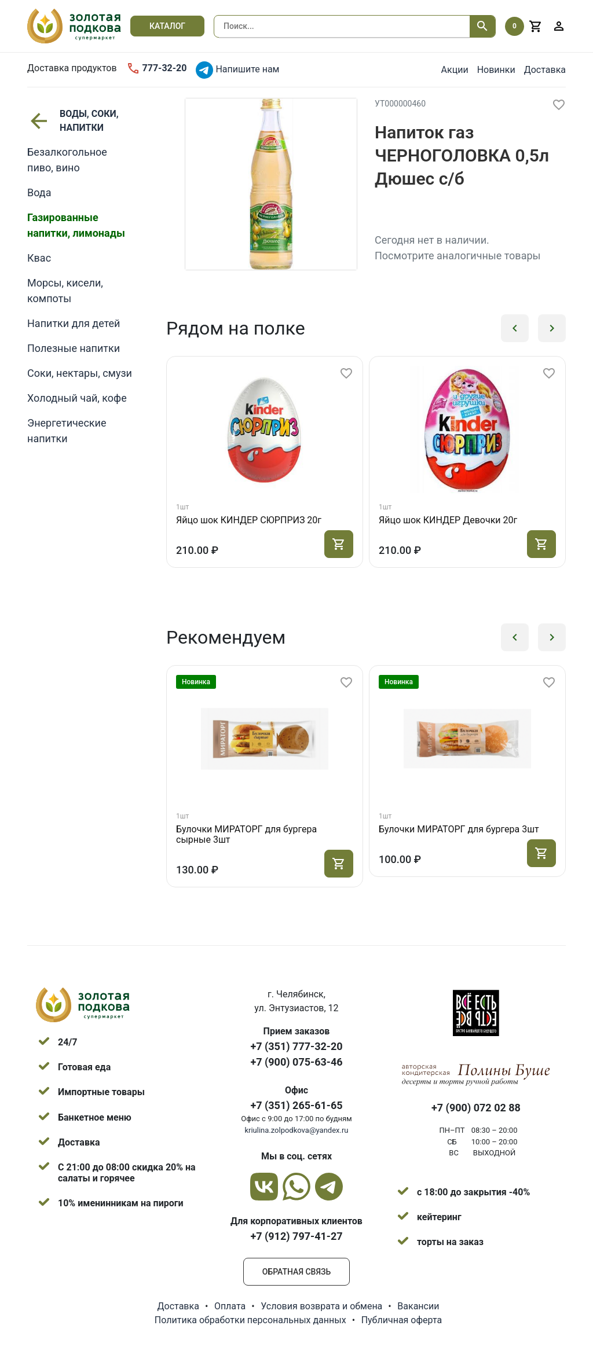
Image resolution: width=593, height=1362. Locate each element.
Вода (39, 192)
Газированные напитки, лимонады (76, 225)
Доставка (545, 69)
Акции (454, 69)
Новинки (496, 69)
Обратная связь (296, 1271)
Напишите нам (237, 70)
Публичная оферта (401, 1320)
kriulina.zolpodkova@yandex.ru (296, 1130)
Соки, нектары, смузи (79, 373)
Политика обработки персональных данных (250, 1320)
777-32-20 (156, 68)
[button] (515, 328)
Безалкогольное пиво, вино (67, 160)
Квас (39, 258)
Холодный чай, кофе (77, 398)
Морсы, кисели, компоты (65, 290)
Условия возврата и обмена (321, 1306)
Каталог (167, 26)
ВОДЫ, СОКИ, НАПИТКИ (73, 120)
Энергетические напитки (66, 431)
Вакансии (418, 1306)
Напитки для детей (73, 323)
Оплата (230, 1306)
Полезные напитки (73, 348)
